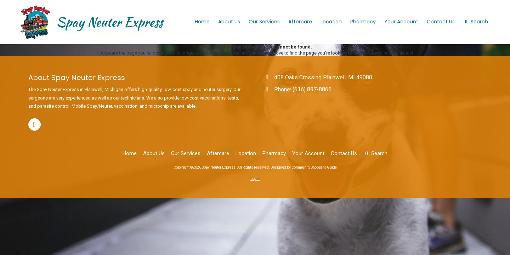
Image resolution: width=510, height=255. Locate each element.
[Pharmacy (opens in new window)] (363, 22)
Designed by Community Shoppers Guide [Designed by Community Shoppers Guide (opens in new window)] (304, 167)
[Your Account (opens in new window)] (401, 22)
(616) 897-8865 (312, 89)
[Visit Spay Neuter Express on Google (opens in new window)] (34, 124)
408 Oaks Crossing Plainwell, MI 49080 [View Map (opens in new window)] (323, 77)
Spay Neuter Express (109, 22)
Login (255, 179)
